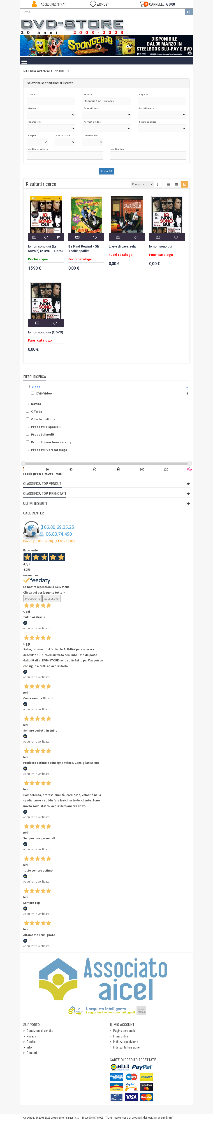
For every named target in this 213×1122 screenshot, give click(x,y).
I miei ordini (120, 1036)
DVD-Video (44, 393)
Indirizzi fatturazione (126, 1047)
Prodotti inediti (43, 434)
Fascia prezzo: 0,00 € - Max (42, 474)
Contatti (32, 1053)
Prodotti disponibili (46, 427)
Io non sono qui (160, 246)
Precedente (32, 599)
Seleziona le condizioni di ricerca (50, 83)
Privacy (31, 1036)
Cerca (106, 171)
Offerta (36, 411)
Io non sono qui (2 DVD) (45, 332)
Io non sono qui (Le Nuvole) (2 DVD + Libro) (45, 249)
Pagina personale (124, 1031)
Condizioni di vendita (40, 1031)
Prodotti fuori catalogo (49, 450)
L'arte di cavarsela (122, 246)
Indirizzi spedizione (125, 1042)
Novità (36, 404)
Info (29, 1047)
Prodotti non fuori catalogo (52, 442)
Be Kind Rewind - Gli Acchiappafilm (83, 249)
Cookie (31, 1042)
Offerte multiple (43, 419)
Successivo (51, 599)
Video (36, 387)
